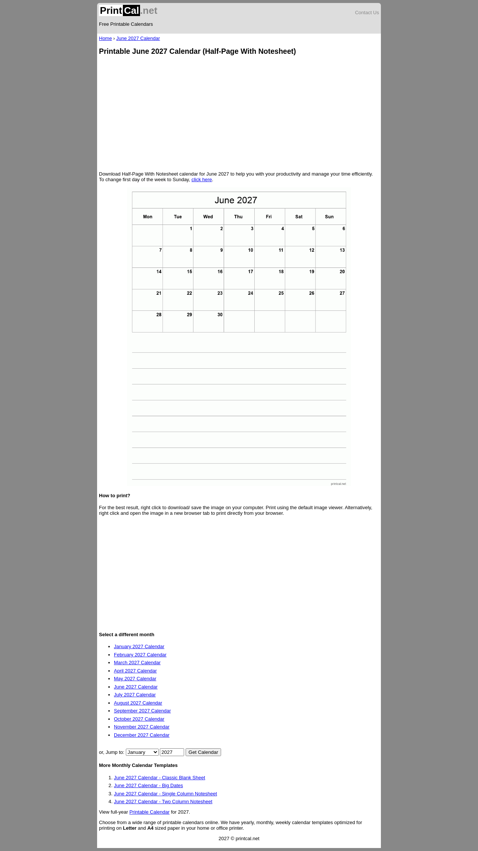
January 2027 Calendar (139, 646)
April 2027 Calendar (135, 671)
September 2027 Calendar (142, 711)
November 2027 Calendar (142, 727)
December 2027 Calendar (142, 735)
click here (202, 179)
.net (128, 10)
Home (105, 38)
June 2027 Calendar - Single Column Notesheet (165, 793)
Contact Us (367, 12)
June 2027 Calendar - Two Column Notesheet (163, 801)
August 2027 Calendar (138, 703)
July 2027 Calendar (135, 694)
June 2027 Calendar (138, 38)
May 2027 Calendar (135, 678)
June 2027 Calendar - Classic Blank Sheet (159, 777)
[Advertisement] (239, 114)
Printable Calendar (149, 812)
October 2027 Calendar (139, 719)
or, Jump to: (112, 752)
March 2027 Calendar (137, 662)
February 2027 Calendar (140, 654)
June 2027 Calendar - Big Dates (148, 785)
